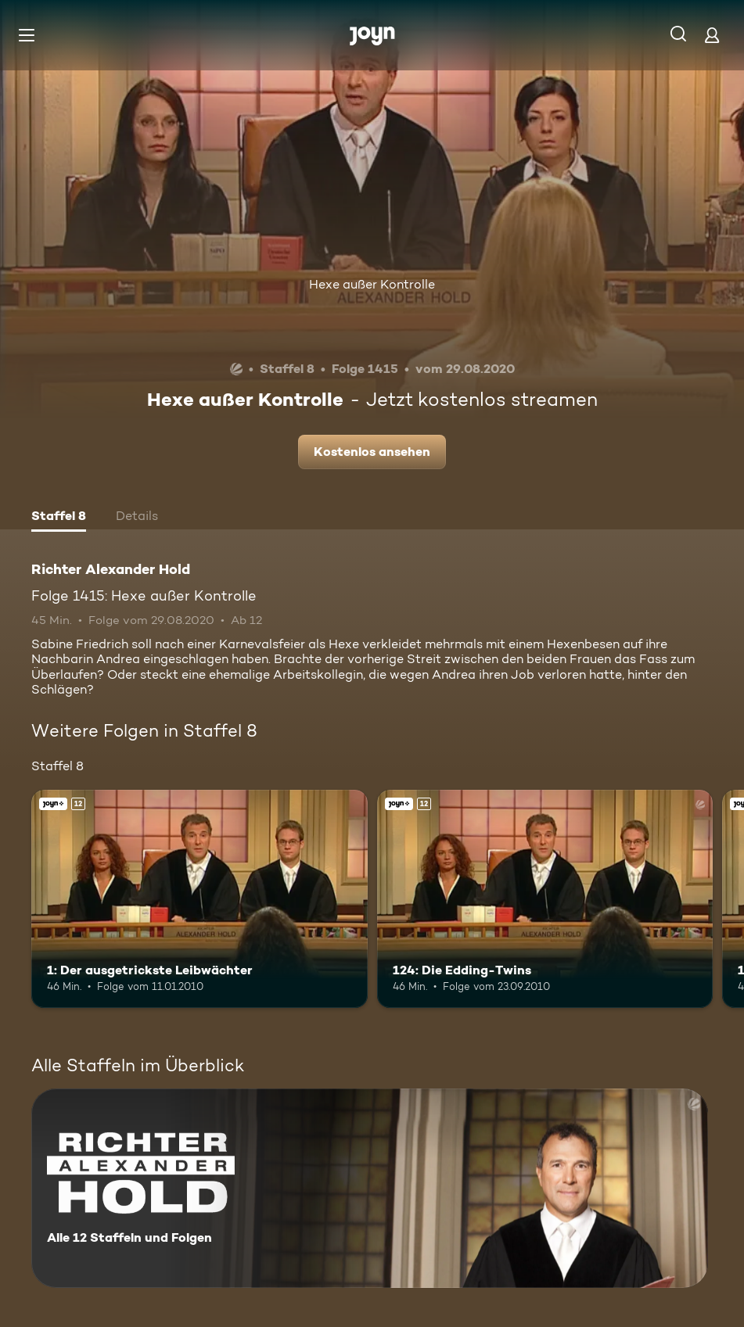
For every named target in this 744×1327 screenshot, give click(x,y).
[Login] (712, 34)
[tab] (58, 518)
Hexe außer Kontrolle (372, 284)
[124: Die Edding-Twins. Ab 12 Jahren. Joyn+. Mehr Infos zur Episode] (545, 899)
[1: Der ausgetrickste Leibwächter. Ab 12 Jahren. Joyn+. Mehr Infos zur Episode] (199, 899)
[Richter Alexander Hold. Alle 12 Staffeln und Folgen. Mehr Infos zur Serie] (369, 1188)
